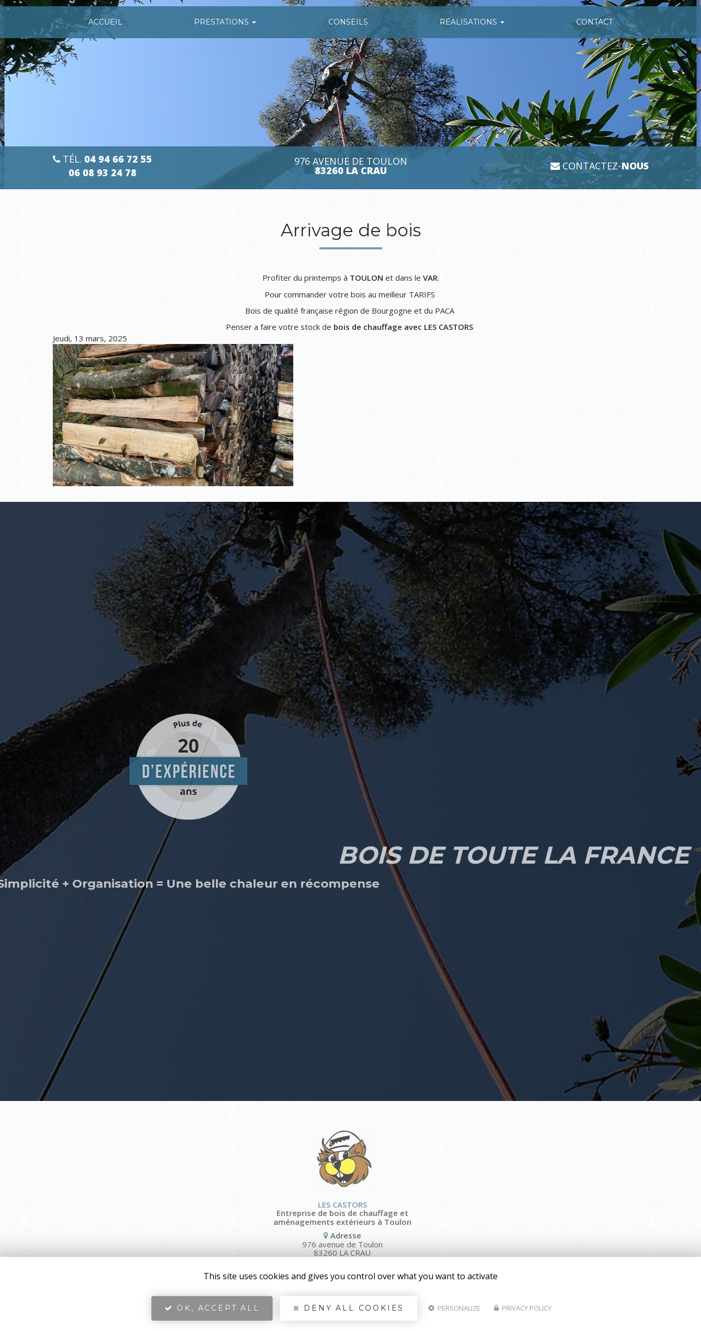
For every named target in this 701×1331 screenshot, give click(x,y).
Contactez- (599, 166)
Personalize (454, 1308)
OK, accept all (212, 1308)
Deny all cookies (348, 1308)
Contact (594, 22)
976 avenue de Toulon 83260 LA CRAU (287, 1248)
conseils (348, 22)
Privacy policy (522, 1308)
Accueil (105, 22)
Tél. (102, 159)
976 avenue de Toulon (350, 166)
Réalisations (472, 22)
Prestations (225, 22)
